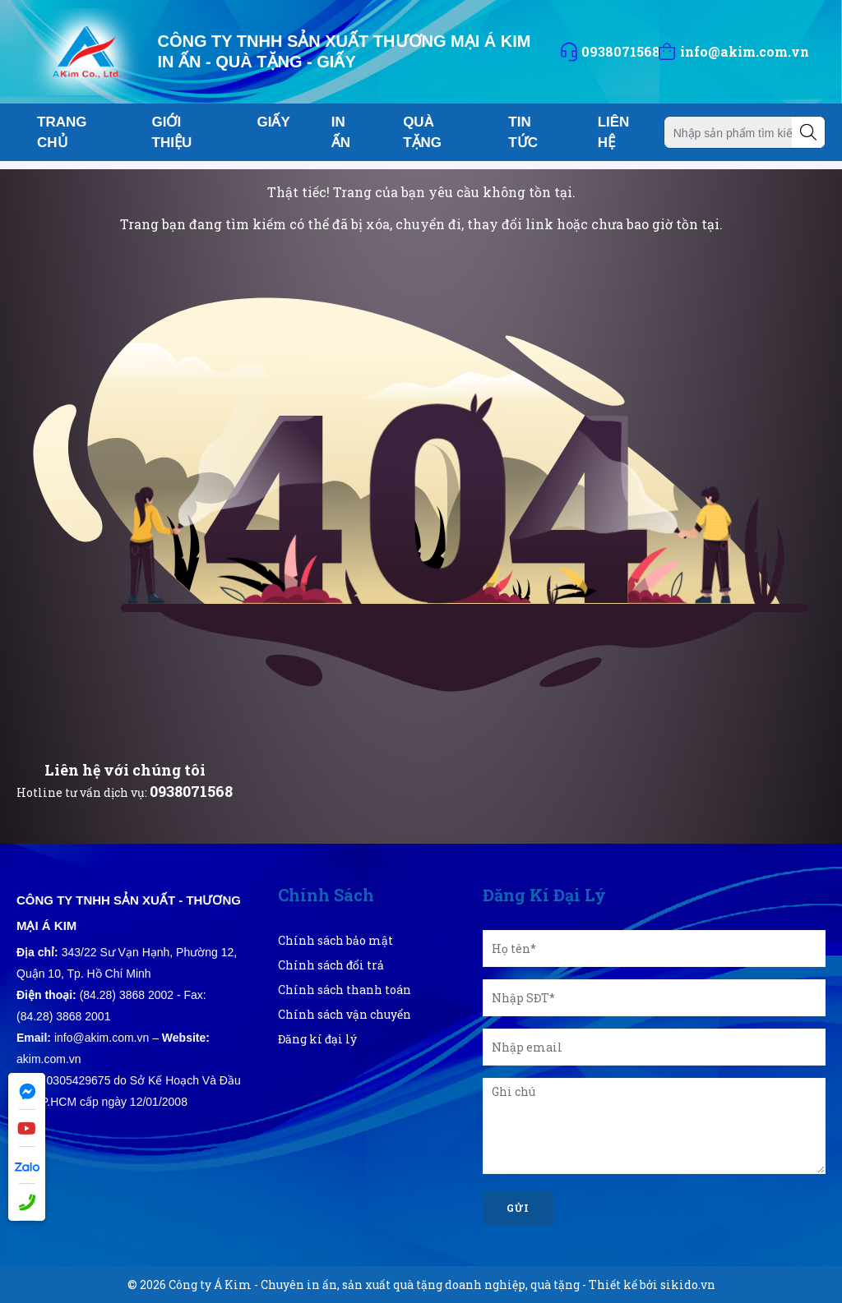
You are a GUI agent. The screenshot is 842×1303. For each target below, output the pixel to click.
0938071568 (191, 791)
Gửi (518, 1207)
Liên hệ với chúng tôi (125, 770)
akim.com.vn (48, 1059)
